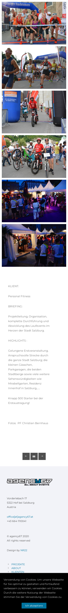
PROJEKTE (18, 564)
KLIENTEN (17, 572)
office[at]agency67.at (20, 516)
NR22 (23, 550)
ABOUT (16, 568)
